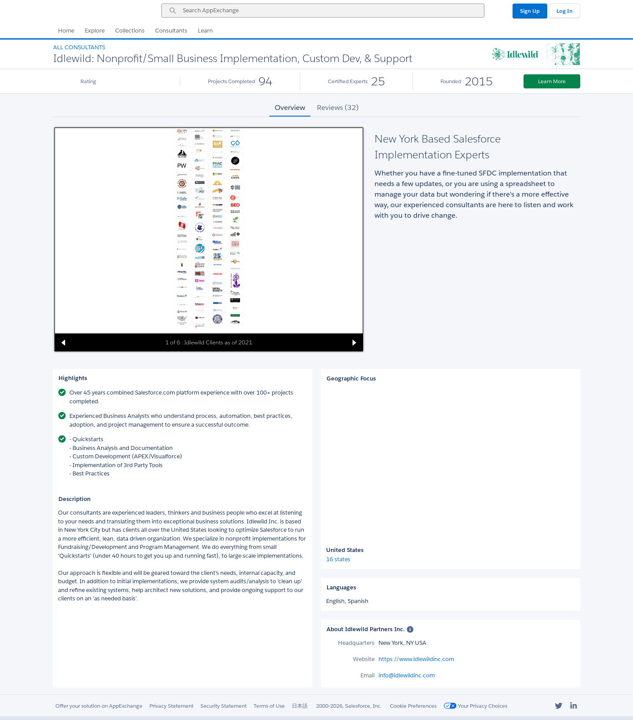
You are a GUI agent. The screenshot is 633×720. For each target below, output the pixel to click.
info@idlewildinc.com (406, 675)
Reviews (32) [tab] (338, 107)
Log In (565, 11)
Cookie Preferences (413, 705)
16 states (338, 559)
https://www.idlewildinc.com (416, 659)
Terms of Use (269, 705)
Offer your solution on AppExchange (98, 705)
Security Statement (223, 705)
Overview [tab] (290, 107)
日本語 (300, 705)
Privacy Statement (171, 705)
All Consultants (79, 47)
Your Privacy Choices (475, 705)
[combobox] (322, 11)
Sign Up (530, 11)
